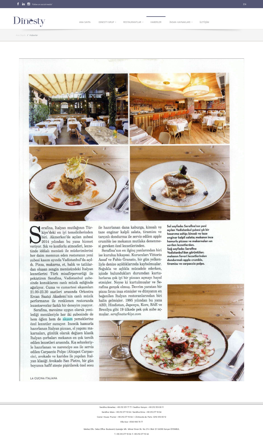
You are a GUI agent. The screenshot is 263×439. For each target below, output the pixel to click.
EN (244, 4)
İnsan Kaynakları (181, 22)
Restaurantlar (133, 22)
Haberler (155, 22)
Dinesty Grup (107, 22)
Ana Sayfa (85, 22)
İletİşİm (204, 22)
